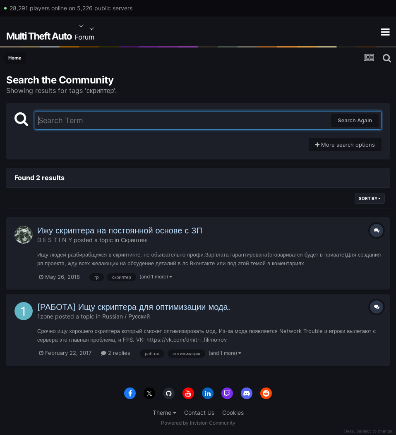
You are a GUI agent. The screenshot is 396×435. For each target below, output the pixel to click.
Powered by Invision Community (198, 423)
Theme (164, 412)
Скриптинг (135, 239)
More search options (345, 144)
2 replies (115, 352)
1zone (45, 316)
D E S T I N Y (54, 239)
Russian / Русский (126, 316)
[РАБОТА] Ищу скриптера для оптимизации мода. (133, 307)
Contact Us (199, 412)
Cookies (233, 412)
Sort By (370, 198)
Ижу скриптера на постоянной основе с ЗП (119, 230)
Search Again (355, 120)
